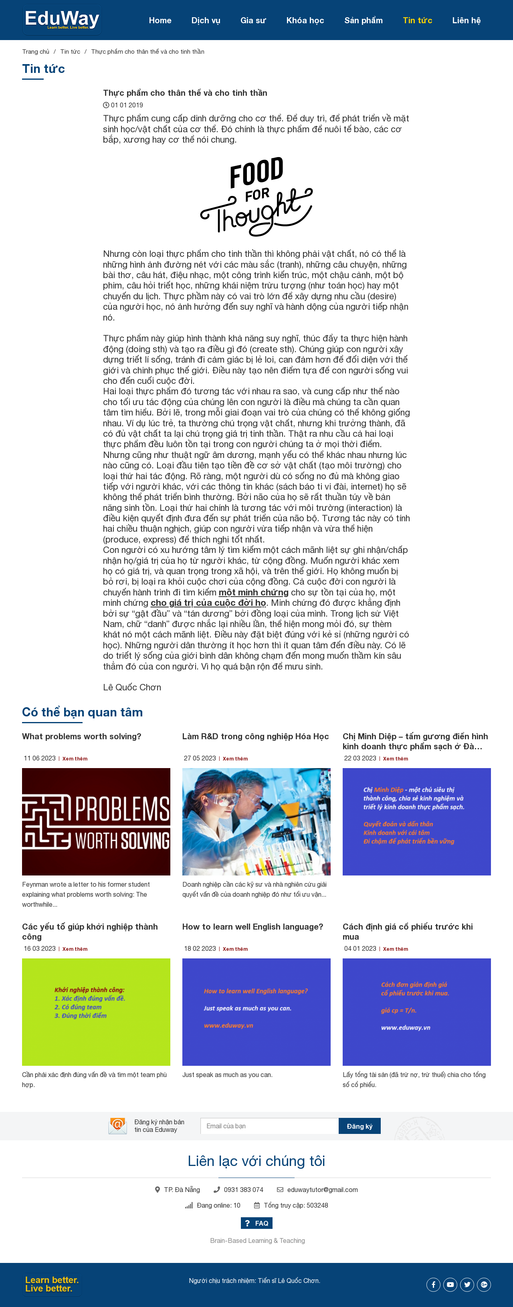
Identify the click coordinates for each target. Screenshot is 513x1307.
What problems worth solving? (81, 736)
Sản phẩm (363, 20)
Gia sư (253, 20)
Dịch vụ (206, 20)
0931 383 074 (238, 1189)
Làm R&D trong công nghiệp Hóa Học (255, 736)
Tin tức (417, 20)
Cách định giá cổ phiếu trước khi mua (408, 931)
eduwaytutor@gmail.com (317, 1189)
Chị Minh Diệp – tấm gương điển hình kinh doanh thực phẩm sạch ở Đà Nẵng (415, 741)
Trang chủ (35, 51)
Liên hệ (466, 20)
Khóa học (305, 20)
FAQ (257, 1223)
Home (160, 20)
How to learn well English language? (252, 926)
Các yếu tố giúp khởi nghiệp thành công (90, 931)
